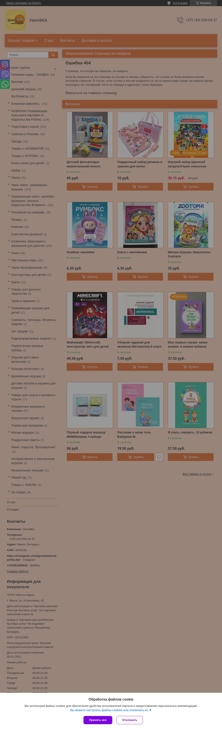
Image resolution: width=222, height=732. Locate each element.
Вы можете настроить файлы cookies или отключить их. (109, 710)
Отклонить (129, 720)
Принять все (98, 720)
